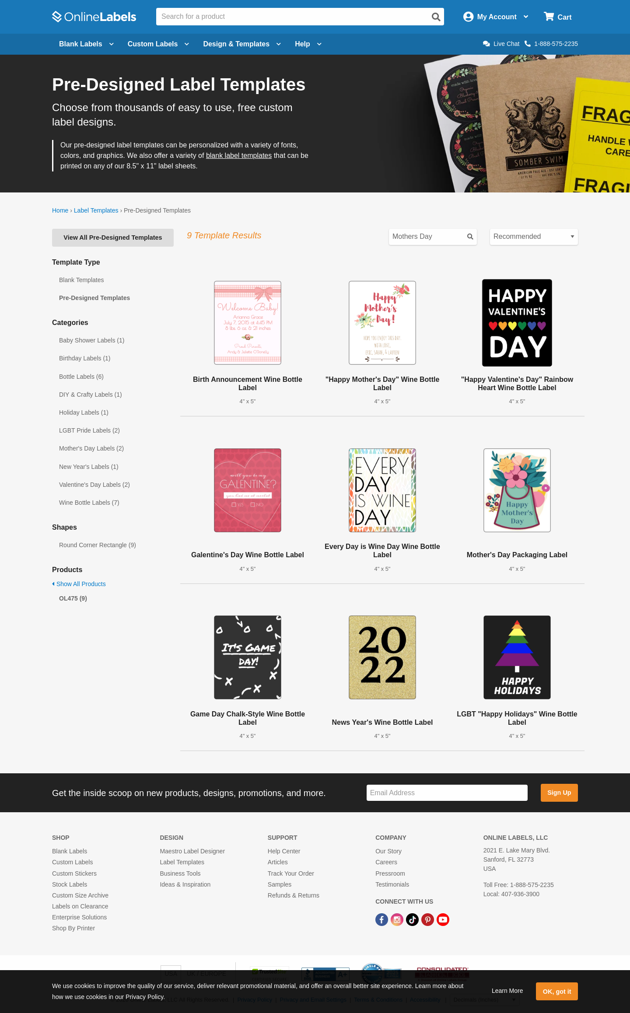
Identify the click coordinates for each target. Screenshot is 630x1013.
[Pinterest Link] (428, 918)
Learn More (507, 990)
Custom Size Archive (80, 895)
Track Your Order (291, 873)
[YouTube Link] (443, 918)
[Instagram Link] (398, 918)
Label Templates (96, 210)
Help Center (284, 851)
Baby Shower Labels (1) (91, 340)
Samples (279, 884)
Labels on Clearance (80, 906)
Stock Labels (69, 884)
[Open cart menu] (557, 16)
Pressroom (390, 873)
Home (60, 210)
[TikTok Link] (413, 918)
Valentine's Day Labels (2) (94, 484)
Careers (386, 862)
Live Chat (501, 44)
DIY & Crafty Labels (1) (90, 394)
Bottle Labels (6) (81, 376)
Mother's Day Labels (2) (91, 448)
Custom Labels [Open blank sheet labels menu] (158, 44)
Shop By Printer (73, 928)
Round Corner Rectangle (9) (97, 544)
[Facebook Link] (382, 918)
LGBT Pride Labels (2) (89, 430)
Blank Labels (69, 851)
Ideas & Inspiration (185, 884)
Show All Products (79, 583)
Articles (278, 862)
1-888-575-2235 (551, 43)
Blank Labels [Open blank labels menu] (86, 44)
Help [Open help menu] (308, 44)
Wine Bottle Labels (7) (89, 502)
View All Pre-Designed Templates (112, 237)
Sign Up (559, 792)
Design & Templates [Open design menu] (242, 44)
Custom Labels (72, 862)
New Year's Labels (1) (89, 466)
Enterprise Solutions (79, 917)
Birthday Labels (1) (85, 358)
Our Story (388, 851)
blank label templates (239, 155)
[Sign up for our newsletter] (447, 793)
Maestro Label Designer (192, 851)
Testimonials (392, 884)
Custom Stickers (74, 873)
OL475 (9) (73, 598)
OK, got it (557, 991)
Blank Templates (81, 279)
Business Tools (180, 873)
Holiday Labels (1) (83, 412)
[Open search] (436, 17)
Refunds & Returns (293, 895)
